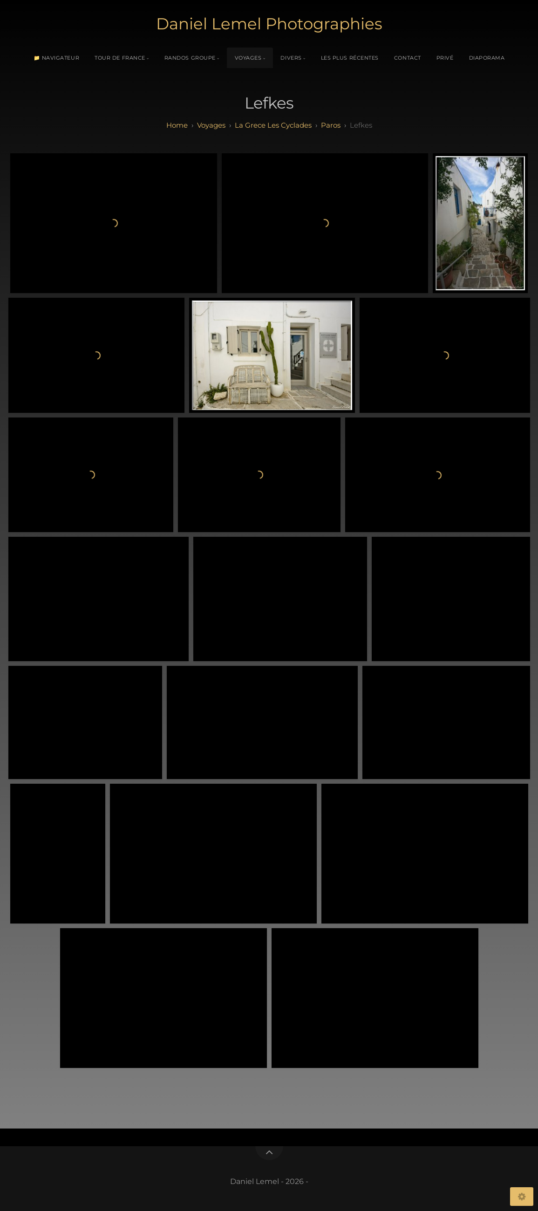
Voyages (248, 58)
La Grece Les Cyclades (273, 125)
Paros (331, 125)
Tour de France (120, 58)
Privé (445, 58)
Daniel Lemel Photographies (269, 24)
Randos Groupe (190, 58)
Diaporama (487, 58)
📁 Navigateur (57, 58)
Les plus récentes (350, 58)
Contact (407, 58)
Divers (290, 58)
